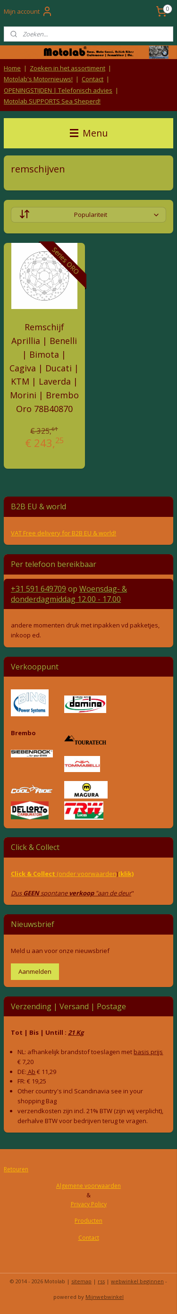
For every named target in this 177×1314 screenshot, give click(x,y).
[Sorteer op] (88, 214)
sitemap (81, 1281)
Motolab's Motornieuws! (38, 79)
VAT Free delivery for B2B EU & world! (63, 533)
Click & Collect (34, 873)
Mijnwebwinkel (104, 1296)
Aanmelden (34, 971)
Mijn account (28, 11)
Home (12, 68)
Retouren (16, 1169)
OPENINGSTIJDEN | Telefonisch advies (58, 90)
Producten (88, 1221)
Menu (89, 133)
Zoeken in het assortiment (67, 68)
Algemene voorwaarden (88, 1186)
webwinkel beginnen (137, 1281)
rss (101, 1281)
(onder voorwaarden (87, 873)
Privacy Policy (89, 1204)
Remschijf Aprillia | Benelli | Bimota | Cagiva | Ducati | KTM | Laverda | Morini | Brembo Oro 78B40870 (44, 367)
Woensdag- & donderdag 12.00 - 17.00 (69, 594)
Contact (92, 79)
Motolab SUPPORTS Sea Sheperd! (52, 101)
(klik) (126, 873)
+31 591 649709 (38, 589)
